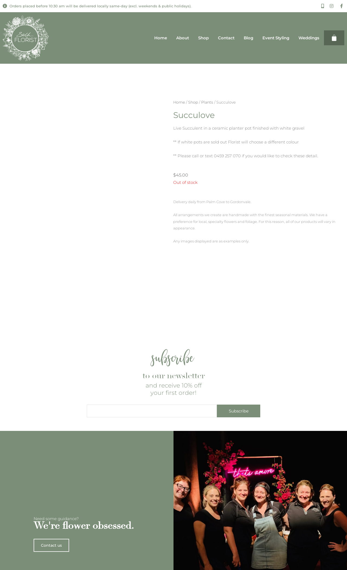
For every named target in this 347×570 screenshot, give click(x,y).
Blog (248, 37)
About (182, 37)
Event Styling (275, 37)
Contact (226, 37)
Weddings (308, 37)
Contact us (52, 560)
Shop (203, 37)
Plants (207, 102)
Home (160, 37)
